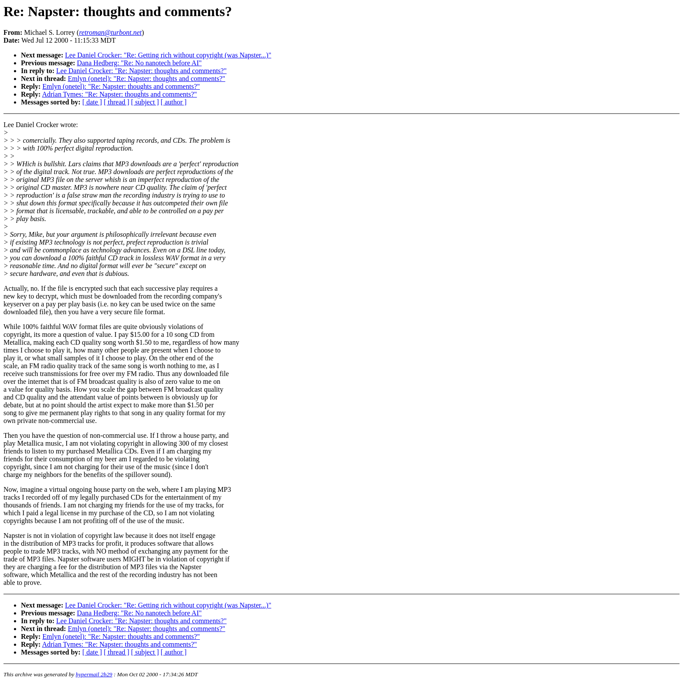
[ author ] (174, 102)
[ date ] (92, 102)
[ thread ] (116, 102)
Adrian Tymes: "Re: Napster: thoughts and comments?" (119, 94)
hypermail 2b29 (94, 674)
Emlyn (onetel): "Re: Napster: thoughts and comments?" (146, 78)
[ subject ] (145, 102)
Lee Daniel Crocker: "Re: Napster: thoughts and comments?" (141, 70)
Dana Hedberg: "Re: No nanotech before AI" (139, 63)
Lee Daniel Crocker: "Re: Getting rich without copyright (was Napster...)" (168, 55)
